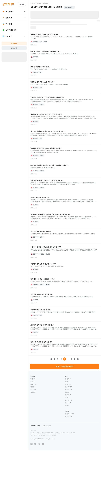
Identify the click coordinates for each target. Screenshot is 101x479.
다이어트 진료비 (69, 387)
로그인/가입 (14, 48)
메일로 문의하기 (69, 416)
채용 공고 (32, 392)
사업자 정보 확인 (52, 435)
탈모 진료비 (68, 384)
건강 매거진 (68, 395)
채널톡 (72, 414)
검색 (22, 4)
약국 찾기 (67, 392)
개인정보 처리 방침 (35, 425)
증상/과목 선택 (69, 7)
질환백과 (67, 405)
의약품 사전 (68, 403)
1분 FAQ (67, 397)
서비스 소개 (33, 384)
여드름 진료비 (68, 389)
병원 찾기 (67, 381)
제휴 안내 (32, 387)
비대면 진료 (68, 379)
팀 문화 (32, 381)
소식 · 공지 (33, 389)
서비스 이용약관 (46, 425)
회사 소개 (32, 379)
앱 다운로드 (14, 43)
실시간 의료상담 (69, 400)
